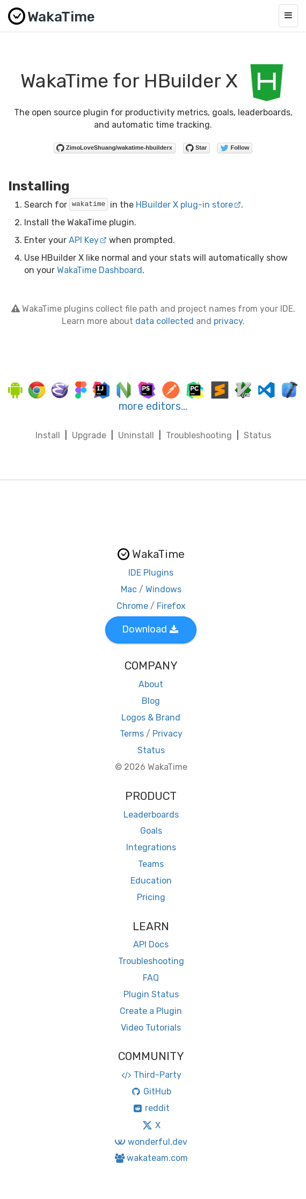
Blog (151, 701)
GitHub (151, 1091)
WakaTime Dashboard (99, 270)
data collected (164, 321)
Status (257, 435)
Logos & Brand (150, 717)
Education (151, 881)
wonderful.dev (150, 1142)
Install (47, 435)
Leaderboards (151, 815)
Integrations (151, 847)
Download (150, 629)
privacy (228, 321)
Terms (132, 734)
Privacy (167, 734)
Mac (129, 589)
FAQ (151, 978)
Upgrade (89, 435)
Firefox (171, 606)
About (151, 684)
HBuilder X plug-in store (188, 205)
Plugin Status (151, 994)
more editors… (153, 406)
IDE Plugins (150, 573)
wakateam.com (151, 1158)
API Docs (151, 944)
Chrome (132, 606)
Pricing (151, 897)
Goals (151, 831)
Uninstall (136, 435)
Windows (163, 589)
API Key (88, 240)
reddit (151, 1108)
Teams (151, 864)
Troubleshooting (199, 435)
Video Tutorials (151, 1028)
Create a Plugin (151, 1011)
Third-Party (150, 1075)
